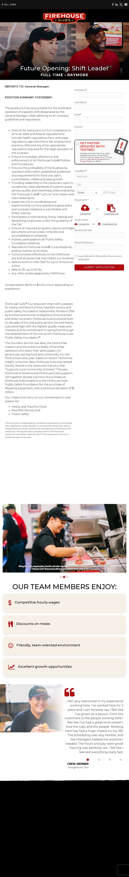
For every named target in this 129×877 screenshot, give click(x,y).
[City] (99, 184)
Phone (78, 127)
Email (78, 114)
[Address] (99, 176)
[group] (64, 538)
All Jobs (9, 4)
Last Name (81, 102)
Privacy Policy (86, 161)
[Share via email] (125, 4)
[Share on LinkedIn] (116, 4)
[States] (86, 193)
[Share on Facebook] (113, 4)
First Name (81, 90)
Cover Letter (81, 219)
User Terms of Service (96, 159)
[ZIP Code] (112, 193)
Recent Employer (84, 242)
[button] (61, 577)
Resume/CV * (82, 200)
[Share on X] (121, 4)
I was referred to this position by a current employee (98, 257)
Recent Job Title (83, 230)
